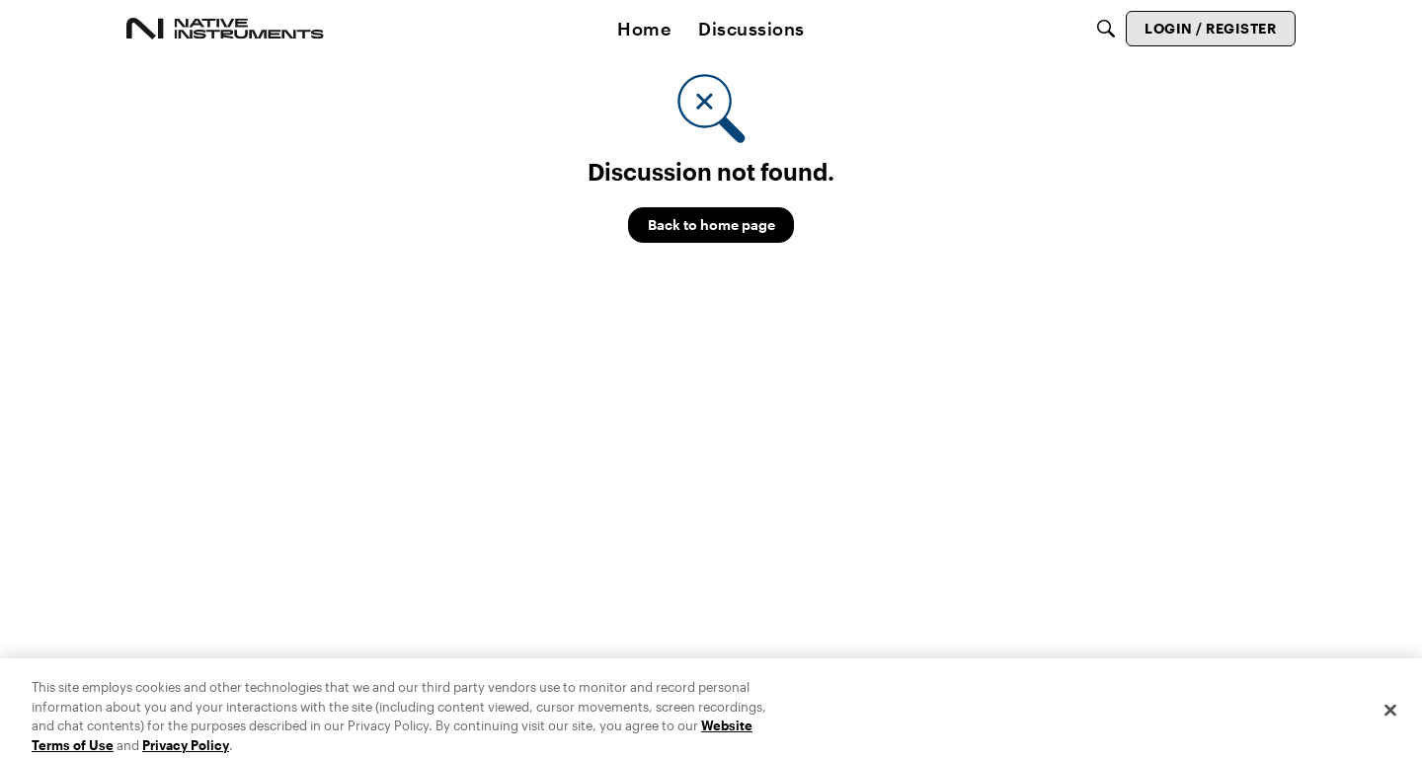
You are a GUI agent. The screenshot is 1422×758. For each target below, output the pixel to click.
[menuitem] (643, 28)
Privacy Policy (185, 749)
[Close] (1390, 714)
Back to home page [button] (711, 224)
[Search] (1106, 28)
